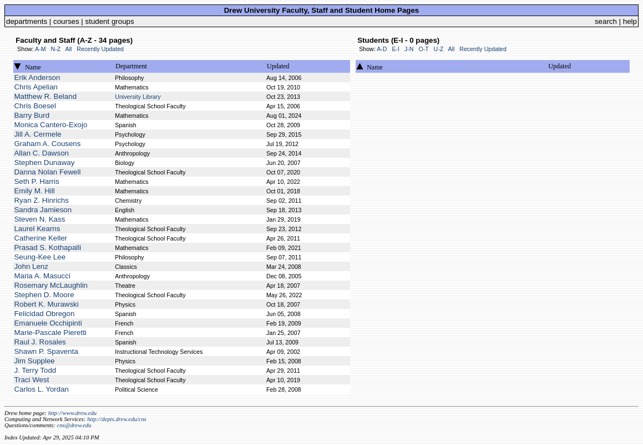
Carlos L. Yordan (41, 389)
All (68, 49)
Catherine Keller (40, 238)
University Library (137, 96)
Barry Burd (31, 115)
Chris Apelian (36, 87)
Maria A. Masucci (42, 276)
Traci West (31, 380)
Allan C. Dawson (41, 153)
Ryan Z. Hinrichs (41, 200)
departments (26, 21)
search (606, 21)
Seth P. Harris (36, 181)
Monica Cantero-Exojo (50, 125)
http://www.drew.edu (72, 413)
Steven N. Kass (39, 219)
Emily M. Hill (34, 191)
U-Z (438, 49)
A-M (40, 49)
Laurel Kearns (37, 228)
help (630, 21)
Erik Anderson (37, 77)
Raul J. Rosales (39, 342)
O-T (423, 49)
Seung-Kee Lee (39, 257)
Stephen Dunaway (44, 162)
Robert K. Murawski (46, 304)
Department (131, 66)
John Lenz (31, 266)
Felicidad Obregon (44, 313)
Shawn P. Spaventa (46, 351)
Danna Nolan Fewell (47, 172)
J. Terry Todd (35, 370)
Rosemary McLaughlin (51, 285)
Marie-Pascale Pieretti (50, 332)
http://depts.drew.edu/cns (116, 419)
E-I (395, 49)
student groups (109, 21)
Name (33, 67)
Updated (278, 66)
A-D (382, 49)
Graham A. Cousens (47, 143)
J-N (409, 49)
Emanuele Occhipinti (48, 323)
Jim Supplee (34, 361)
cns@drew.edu (74, 425)
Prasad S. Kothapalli (47, 247)
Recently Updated (100, 49)
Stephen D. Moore (44, 295)
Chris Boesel (35, 106)
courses (66, 21)
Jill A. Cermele (37, 134)
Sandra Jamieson (43, 210)
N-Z (56, 49)
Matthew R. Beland (45, 96)
